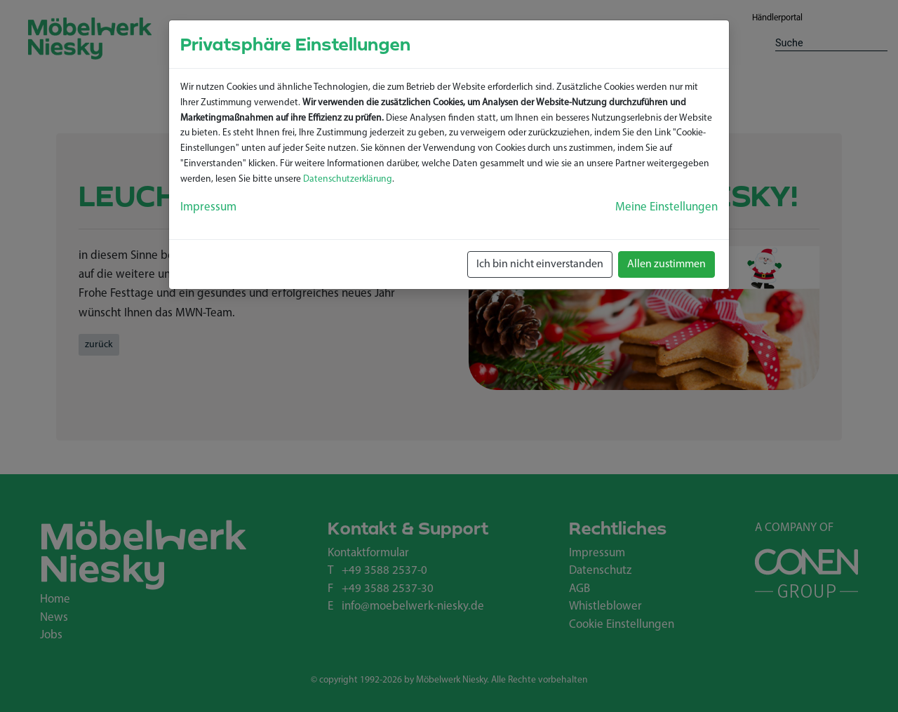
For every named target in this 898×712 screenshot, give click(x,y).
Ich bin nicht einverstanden (539, 264)
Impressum (208, 207)
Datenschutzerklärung (347, 179)
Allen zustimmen (666, 264)
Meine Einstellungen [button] (666, 207)
